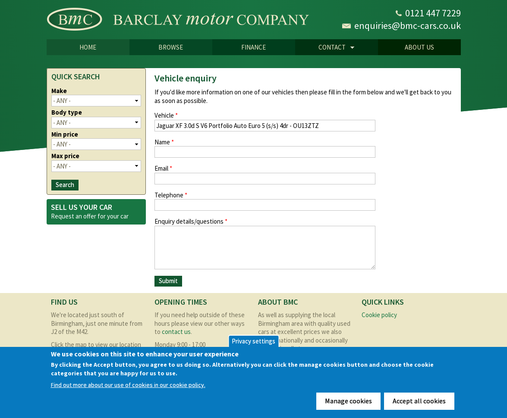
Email (163, 168)
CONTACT (325, 48)
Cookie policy (379, 315)
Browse (170, 47)
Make (59, 91)
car (124, 216)
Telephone (170, 195)
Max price (65, 156)
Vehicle (166, 115)
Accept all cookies (419, 400)
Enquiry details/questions (190, 221)
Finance (253, 47)
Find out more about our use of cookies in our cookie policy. (128, 385)
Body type (66, 112)
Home (87, 47)
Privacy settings (253, 341)
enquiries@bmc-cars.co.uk (407, 25)
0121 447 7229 (433, 13)
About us (419, 47)
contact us (176, 332)
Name (164, 142)
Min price (64, 134)
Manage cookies (348, 400)
